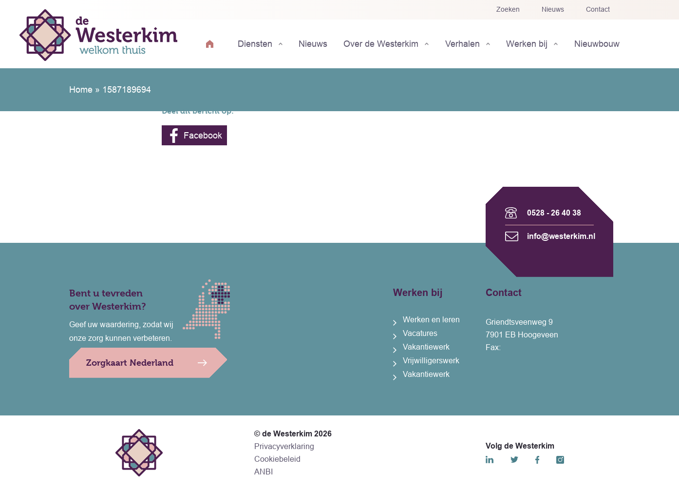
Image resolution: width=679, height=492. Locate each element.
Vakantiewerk (426, 347)
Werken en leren (431, 319)
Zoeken (508, 9)
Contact (598, 9)
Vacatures (420, 333)
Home (81, 90)
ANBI (263, 472)
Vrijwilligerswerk (431, 360)
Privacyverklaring (284, 446)
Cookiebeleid (277, 459)
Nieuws (553, 9)
